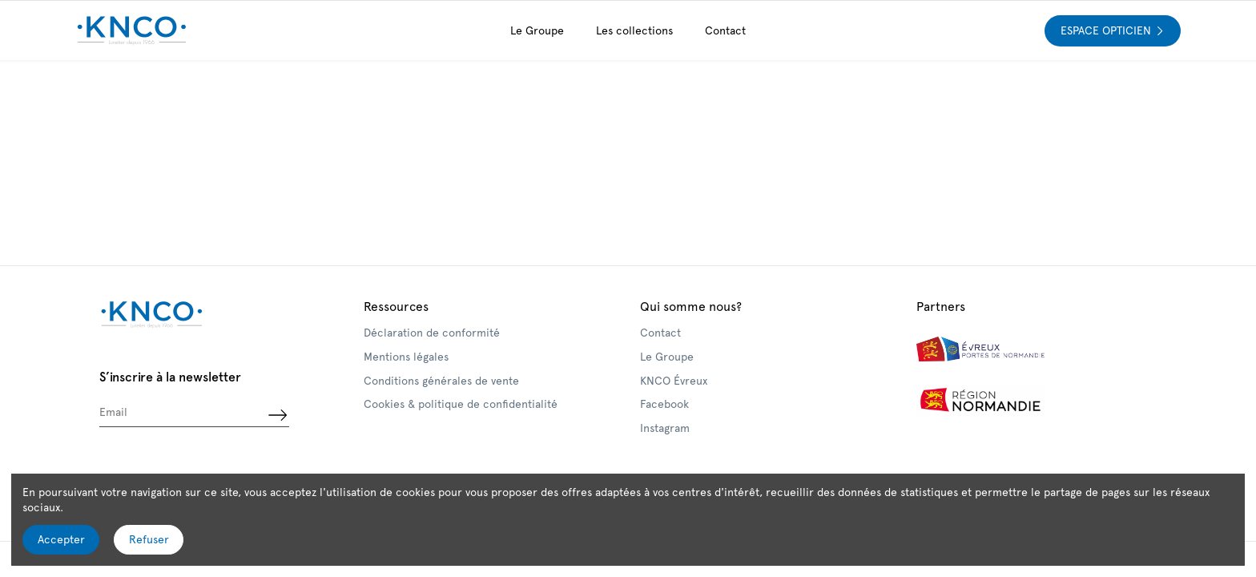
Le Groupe (667, 356)
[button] (634, 31)
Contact (660, 332)
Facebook (664, 403)
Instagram (665, 428)
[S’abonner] (277, 415)
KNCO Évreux (673, 380)
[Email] (182, 415)
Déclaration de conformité (432, 332)
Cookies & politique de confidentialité (461, 403)
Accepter (61, 539)
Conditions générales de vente (441, 380)
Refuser (149, 539)
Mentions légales (406, 356)
